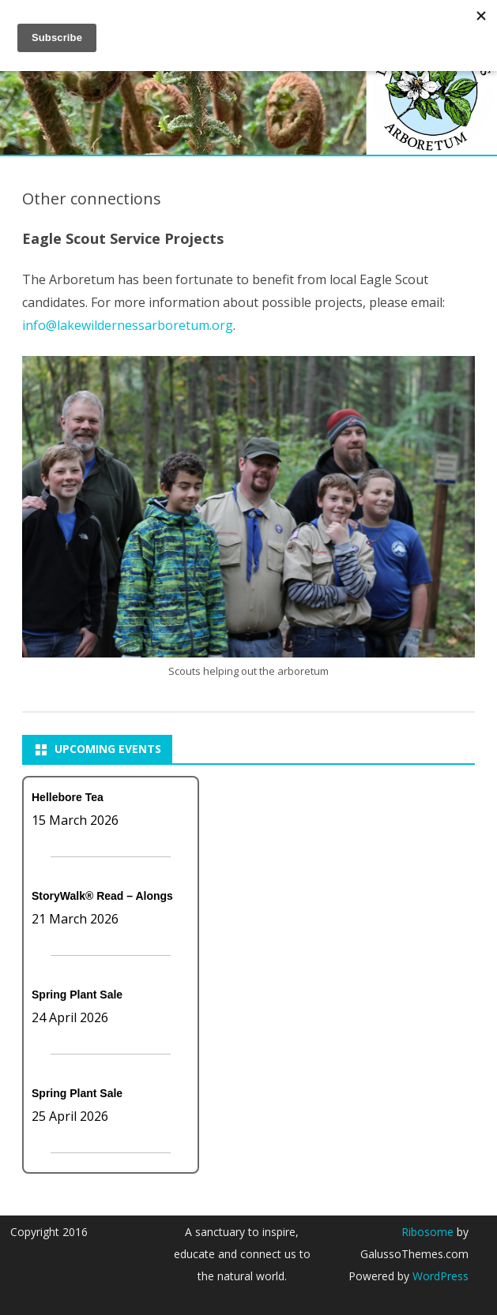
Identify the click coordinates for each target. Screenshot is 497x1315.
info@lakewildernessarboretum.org (127, 325)
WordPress (439, 1275)
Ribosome (427, 1231)
